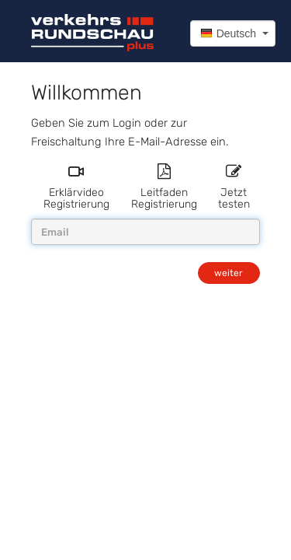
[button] (232, 33)
